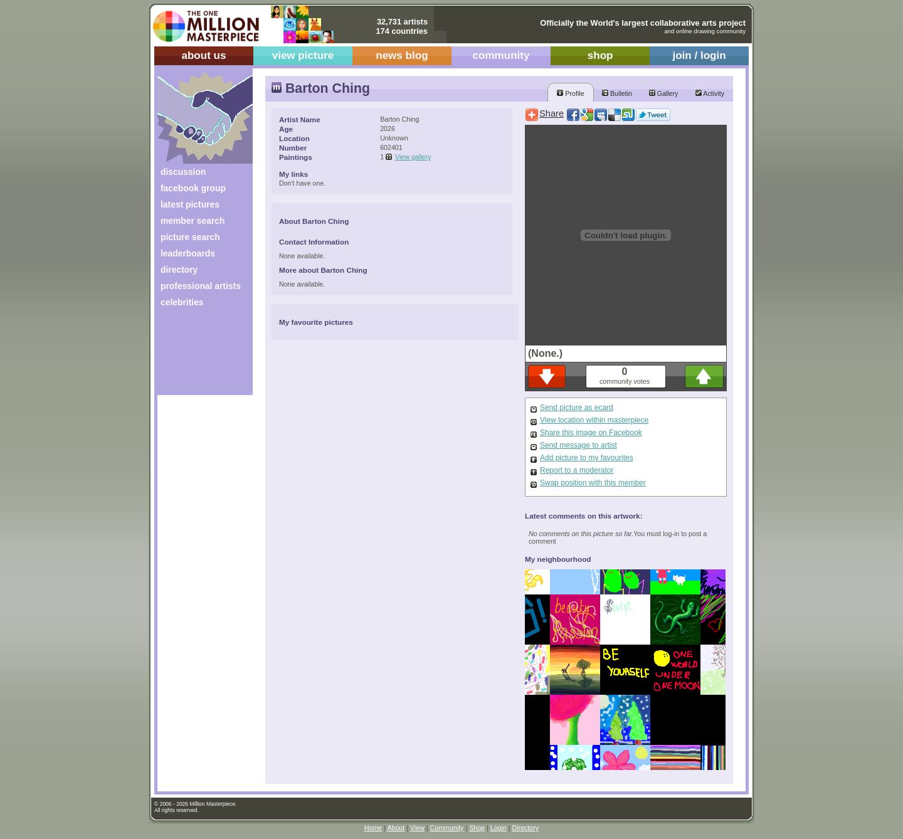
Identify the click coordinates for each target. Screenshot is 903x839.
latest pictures (190, 204)
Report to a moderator (576, 470)
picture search (190, 237)
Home (373, 827)
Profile (570, 93)
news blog (402, 55)
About (395, 827)
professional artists (201, 286)
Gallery (664, 93)
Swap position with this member (593, 482)
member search (192, 221)
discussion (183, 172)
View (417, 827)
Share (551, 113)
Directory (525, 827)
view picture (303, 55)
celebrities (182, 302)
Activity (709, 93)
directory (179, 270)
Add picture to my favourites (586, 457)
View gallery (413, 157)
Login (498, 827)
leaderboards (188, 253)
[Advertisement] (196, 356)
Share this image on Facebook (591, 432)
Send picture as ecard (576, 407)
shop (600, 55)
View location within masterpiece (594, 420)
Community (447, 827)
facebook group (193, 188)
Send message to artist (578, 445)
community (501, 55)
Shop (477, 827)
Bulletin (617, 93)
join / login (699, 55)
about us (203, 55)
